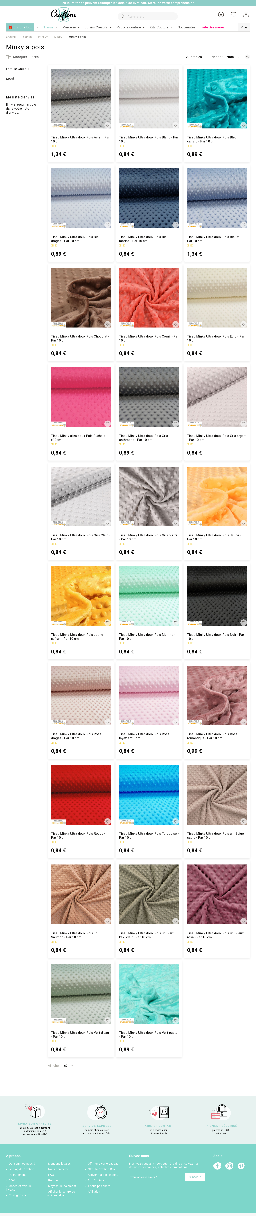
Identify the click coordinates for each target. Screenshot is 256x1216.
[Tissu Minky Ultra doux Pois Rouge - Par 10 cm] (81, 795)
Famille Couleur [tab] (18, 69)
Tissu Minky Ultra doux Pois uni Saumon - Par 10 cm (74, 935)
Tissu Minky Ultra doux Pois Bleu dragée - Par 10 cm (75, 239)
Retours (53, 1180)
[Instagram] (229, 1166)
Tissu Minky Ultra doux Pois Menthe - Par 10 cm (147, 637)
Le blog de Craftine (21, 1169)
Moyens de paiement (62, 1186)
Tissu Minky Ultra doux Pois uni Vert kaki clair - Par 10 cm (146, 935)
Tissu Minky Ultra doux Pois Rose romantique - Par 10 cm (212, 736)
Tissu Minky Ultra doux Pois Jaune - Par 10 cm (214, 537)
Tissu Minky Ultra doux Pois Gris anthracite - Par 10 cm (143, 438)
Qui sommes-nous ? (22, 1163)
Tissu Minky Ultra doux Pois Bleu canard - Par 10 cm (212, 139)
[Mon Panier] (246, 15)
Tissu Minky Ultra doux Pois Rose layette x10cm (144, 736)
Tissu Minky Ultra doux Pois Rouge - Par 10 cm (78, 835)
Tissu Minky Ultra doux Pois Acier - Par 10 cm (80, 139)
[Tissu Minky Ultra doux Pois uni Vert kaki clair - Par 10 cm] (149, 894)
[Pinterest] (241, 1166)
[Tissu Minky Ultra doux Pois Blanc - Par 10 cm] (149, 98)
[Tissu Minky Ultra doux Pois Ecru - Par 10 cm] (217, 298)
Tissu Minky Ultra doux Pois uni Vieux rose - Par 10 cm (215, 935)
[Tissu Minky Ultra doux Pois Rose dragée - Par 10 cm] (81, 695)
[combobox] (146, 15)
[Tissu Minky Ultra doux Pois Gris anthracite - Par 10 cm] (149, 397)
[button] (221, 14)
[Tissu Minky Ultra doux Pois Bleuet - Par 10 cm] (217, 198)
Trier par (216, 57)
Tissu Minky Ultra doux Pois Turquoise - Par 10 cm (149, 835)
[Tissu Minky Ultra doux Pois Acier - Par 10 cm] (81, 98)
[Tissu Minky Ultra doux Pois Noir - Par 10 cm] (217, 596)
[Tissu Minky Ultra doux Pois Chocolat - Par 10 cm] (81, 298)
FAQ (51, 1174)
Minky (58, 37)
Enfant (43, 37)
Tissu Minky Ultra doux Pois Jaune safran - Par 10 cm (77, 637)
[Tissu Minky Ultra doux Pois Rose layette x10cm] (149, 695)
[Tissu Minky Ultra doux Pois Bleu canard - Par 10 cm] (217, 98)
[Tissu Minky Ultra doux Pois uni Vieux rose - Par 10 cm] (217, 894)
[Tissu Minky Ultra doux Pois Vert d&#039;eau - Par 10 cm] (81, 994)
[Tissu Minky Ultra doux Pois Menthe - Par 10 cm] (149, 596)
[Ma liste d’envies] (234, 15)
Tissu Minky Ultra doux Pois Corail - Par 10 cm (149, 338)
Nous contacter (58, 1169)
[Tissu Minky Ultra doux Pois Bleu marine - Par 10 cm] (149, 198)
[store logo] (60, 14)
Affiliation (94, 1191)
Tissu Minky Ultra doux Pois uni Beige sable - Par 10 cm (215, 835)
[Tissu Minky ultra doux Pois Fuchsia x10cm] (81, 397)
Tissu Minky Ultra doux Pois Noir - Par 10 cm (215, 637)
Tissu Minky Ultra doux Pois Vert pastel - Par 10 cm (148, 1035)
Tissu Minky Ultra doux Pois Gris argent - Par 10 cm (217, 438)
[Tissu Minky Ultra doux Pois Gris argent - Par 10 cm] (217, 397)
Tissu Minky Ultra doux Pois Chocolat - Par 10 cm (80, 338)
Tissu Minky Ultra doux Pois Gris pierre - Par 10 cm (148, 537)
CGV (12, 1180)
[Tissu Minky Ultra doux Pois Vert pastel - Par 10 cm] (149, 994)
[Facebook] (217, 1166)
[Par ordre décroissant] (247, 56)
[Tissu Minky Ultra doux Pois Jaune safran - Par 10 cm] (81, 596)
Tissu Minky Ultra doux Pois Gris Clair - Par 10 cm (80, 537)
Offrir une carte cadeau (103, 1163)
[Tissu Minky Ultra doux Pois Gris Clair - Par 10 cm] (81, 496)
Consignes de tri (19, 1195)
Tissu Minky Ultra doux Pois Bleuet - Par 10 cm (214, 239)
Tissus (27, 37)
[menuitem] (48, 27)
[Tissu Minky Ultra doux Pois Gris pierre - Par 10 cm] (149, 496)
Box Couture (96, 1180)
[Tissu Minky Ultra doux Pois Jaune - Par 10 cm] (217, 496)
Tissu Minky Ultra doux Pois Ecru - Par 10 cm (216, 338)
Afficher (54, 1066)
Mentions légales (59, 1163)
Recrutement (17, 1174)
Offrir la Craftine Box (101, 1169)
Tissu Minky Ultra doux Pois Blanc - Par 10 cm (148, 139)
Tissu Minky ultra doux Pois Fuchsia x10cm (78, 438)
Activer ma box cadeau (103, 1174)
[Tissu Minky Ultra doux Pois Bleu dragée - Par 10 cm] (81, 198)
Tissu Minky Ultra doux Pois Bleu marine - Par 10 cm (144, 239)
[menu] (128, 27)
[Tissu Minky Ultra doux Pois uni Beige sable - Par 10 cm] (217, 795)
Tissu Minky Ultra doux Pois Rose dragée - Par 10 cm (76, 736)
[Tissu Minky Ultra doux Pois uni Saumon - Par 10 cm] (81, 894)
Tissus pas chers (99, 1186)
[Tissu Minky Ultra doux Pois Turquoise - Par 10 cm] (149, 795)
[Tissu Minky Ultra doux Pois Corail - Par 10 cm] (149, 298)
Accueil (11, 37)
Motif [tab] (10, 79)
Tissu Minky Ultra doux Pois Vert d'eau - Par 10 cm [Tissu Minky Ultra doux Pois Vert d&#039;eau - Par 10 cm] (80, 1035)
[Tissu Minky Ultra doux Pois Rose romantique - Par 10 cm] (217, 695)
